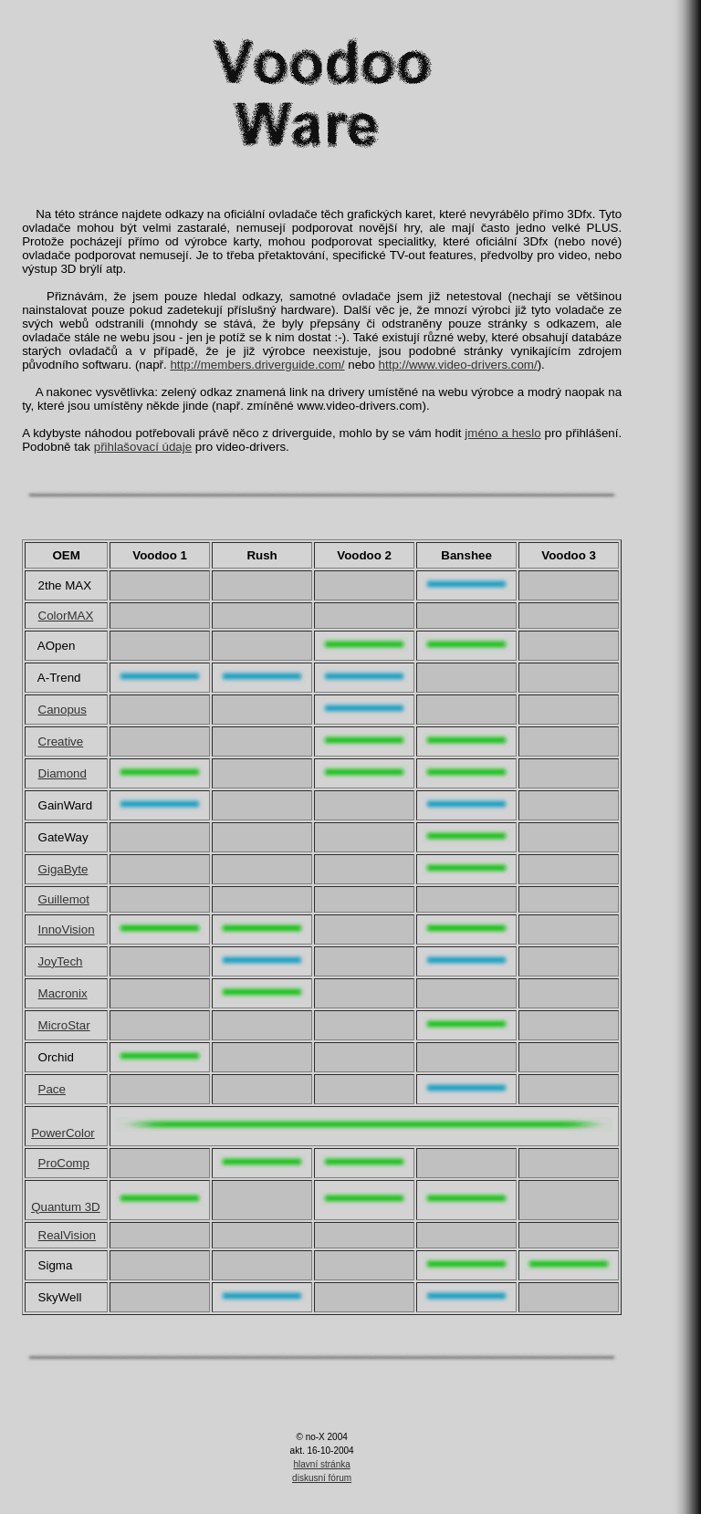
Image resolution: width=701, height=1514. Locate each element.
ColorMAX (66, 615)
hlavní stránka (322, 1464)
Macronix (63, 993)
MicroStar (64, 1025)
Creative (61, 741)
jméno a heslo (502, 433)
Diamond (62, 773)
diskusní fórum (321, 1478)
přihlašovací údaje (143, 447)
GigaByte (63, 869)
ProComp (63, 1163)
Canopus (62, 709)
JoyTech (60, 961)
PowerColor (63, 1133)
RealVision (67, 1235)
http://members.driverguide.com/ (257, 364)
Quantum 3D (65, 1207)
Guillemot (63, 899)
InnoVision (66, 929)
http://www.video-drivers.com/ (458, 364)
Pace (52, 1089)
